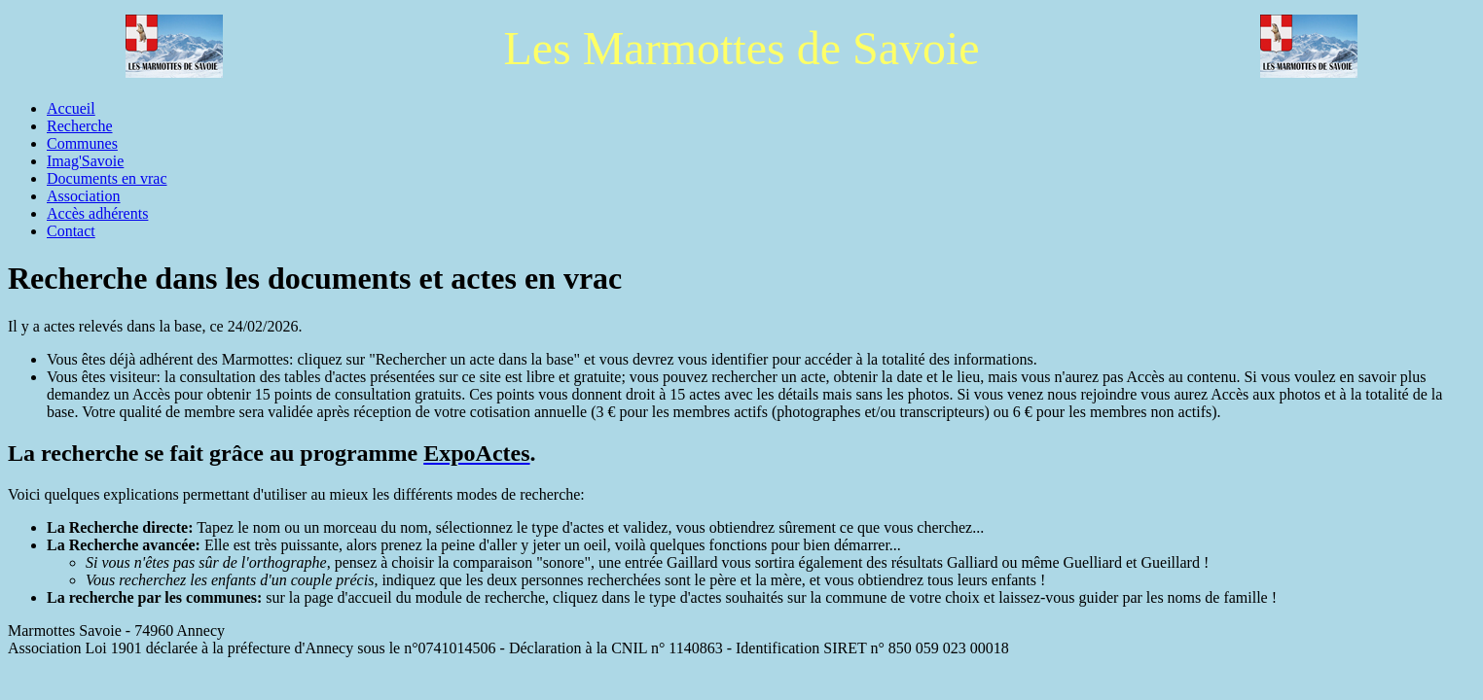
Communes (82, 143)
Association (84, 196)
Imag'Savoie (85, 161)
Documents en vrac (107, 178)
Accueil (71, 108)
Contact (71, 231)
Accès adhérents (97, 213)
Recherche (80, 126)
